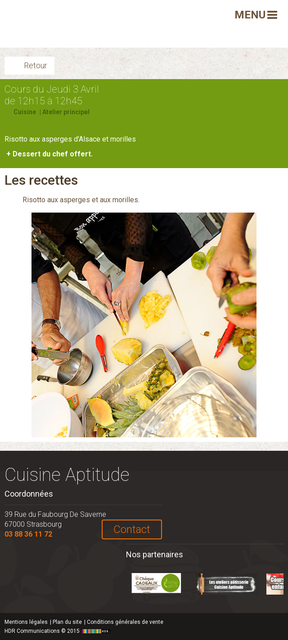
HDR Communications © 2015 (58, 631)
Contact (131, 529)
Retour (35, 65)
